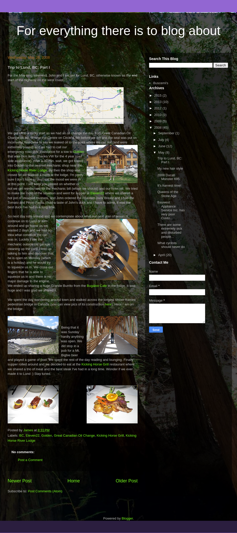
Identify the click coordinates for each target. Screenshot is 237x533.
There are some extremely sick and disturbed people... (169, 231)
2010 (158, 115)
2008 (158, 127)
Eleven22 (97, 193)
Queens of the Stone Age (167, 194)
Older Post (127, 480)
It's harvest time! (169, 185)
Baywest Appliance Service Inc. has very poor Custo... (171, 210)
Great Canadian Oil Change (74, 435)
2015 (158, 95)
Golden (78, 152)
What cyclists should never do (171, 245)
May (161, 152)
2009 (158, 121)
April (162, 255)
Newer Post (20, 480)
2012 (158, 108)
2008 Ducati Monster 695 (168, 177)
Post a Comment (30, 460)
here (108, 304)
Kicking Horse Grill (95, 364)
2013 (158, 102)
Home (74, 480)
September (166, 133)
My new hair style (170, 168)
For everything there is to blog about (118, 31)
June (162, 146)
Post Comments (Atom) (45, 491)
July (161, 140)
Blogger (127, 518)
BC (21, 435)
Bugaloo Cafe (97, 286)
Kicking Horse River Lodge (27, 170)
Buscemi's (160, 83)
